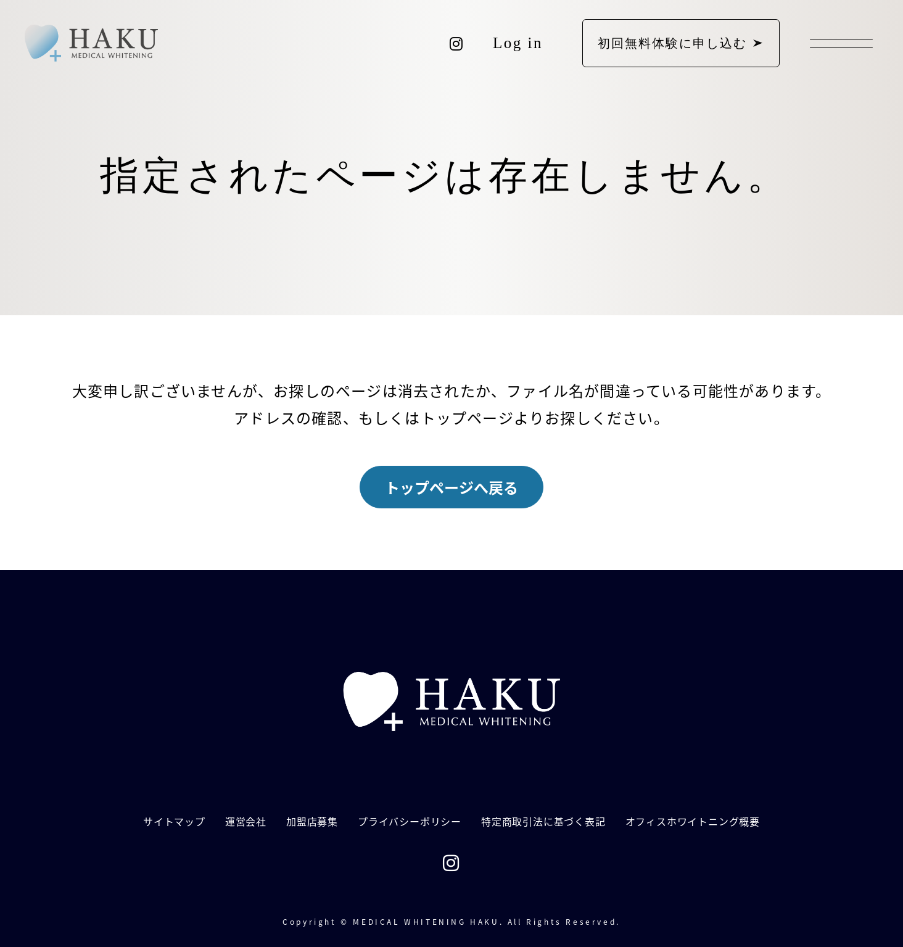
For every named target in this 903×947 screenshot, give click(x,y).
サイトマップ (174, 821)
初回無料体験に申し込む (672, 43)
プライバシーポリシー (409, 821)
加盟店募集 (312, 821)
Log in (518, 43)
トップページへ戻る (451, 487)
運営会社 (245, 821)
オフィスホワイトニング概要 (692, 821)
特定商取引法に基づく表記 (543, 821)
